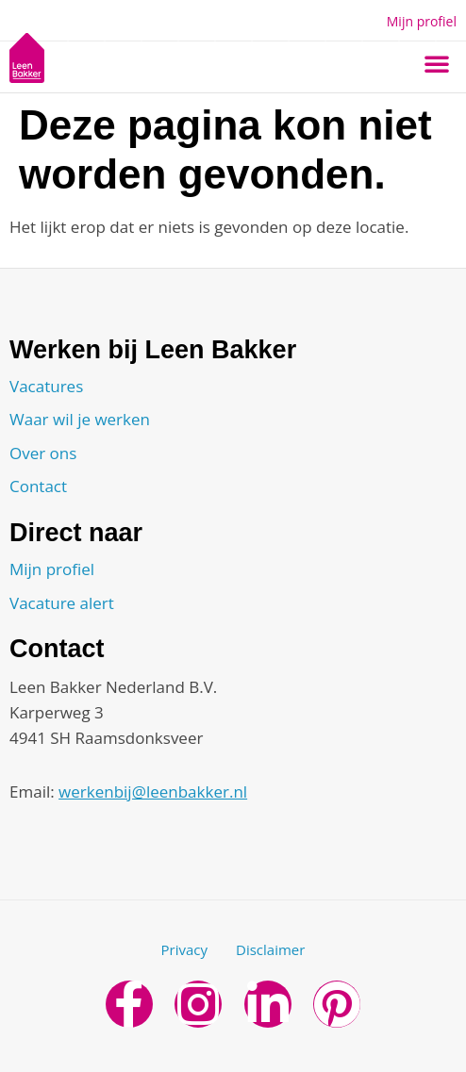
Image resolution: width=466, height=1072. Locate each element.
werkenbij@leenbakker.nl (152, 791)
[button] (437, 63)
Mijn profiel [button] (422, 21)
